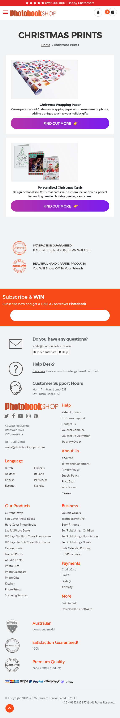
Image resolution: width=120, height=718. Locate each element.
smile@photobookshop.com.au (52, 346)
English (9, 480)
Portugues (40, 480)
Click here (39, 371)
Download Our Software (77, 609)
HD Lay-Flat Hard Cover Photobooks (28, 536)
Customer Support (73, 418)
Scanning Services (16, 595)
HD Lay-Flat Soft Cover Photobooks (27, 542)
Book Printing (70, 524)
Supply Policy (70, 475)
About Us (67, 458)
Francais (39, 468)
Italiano (39, 474)
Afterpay (67, 587)
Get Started (69, 603)
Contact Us (69, 424)
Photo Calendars (15, 572)
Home (45, 45)
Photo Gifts (12, 577)
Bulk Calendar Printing (76, 548)
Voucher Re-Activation (76, 436)
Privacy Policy (71, 470)
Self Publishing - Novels (76, 542)
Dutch (9, 468)
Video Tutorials (45, 352)
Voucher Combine (73, 430)
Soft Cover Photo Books (20, 519)
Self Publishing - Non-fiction (80, 536)
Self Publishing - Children (78, 530)
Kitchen (10, 583)
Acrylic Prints (13, 560)
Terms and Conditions (76, 464)
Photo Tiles (12, 566)
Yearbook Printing (73, 519)
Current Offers (14, 513)
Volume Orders (71, 513)
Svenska (39, 486)
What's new (69, 487)
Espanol (10, 486)
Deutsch (10, 474)
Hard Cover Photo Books (20, 524)
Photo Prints (13, 589)
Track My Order (71, 442)
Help (63, 352)
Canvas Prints (13, 548)
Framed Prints (14, 554)
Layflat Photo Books (17, 530)
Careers (66, 493)
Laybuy (66, 581)
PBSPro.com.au (72, 554)
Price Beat (68, 481)
